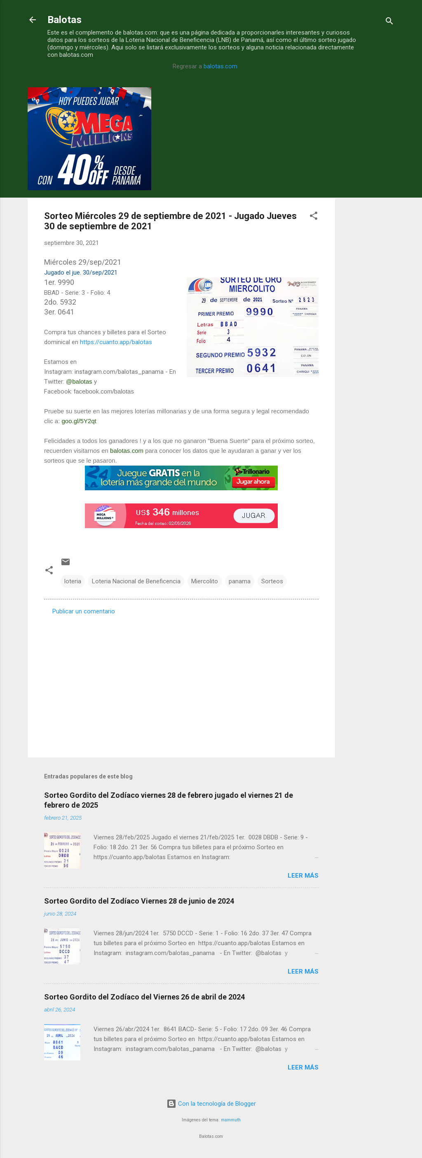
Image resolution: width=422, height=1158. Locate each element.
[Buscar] (389, 22)
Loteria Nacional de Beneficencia (136, 581)
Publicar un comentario (83, 611)
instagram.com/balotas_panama (119, 371)
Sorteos (272, 581)
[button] (314, 217)
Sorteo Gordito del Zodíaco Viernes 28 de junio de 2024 (139, 901)
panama (240, 581)
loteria (72, 581)
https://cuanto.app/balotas (116, 342)
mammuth (231, 1120)
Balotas (64, 20)
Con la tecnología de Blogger (211, 1103)
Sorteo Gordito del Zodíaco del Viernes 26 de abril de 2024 (144, 997)
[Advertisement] (368, 210)
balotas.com (220, 66)
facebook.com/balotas (104, 391)
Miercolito (204, 581)
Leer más (303, 875)
